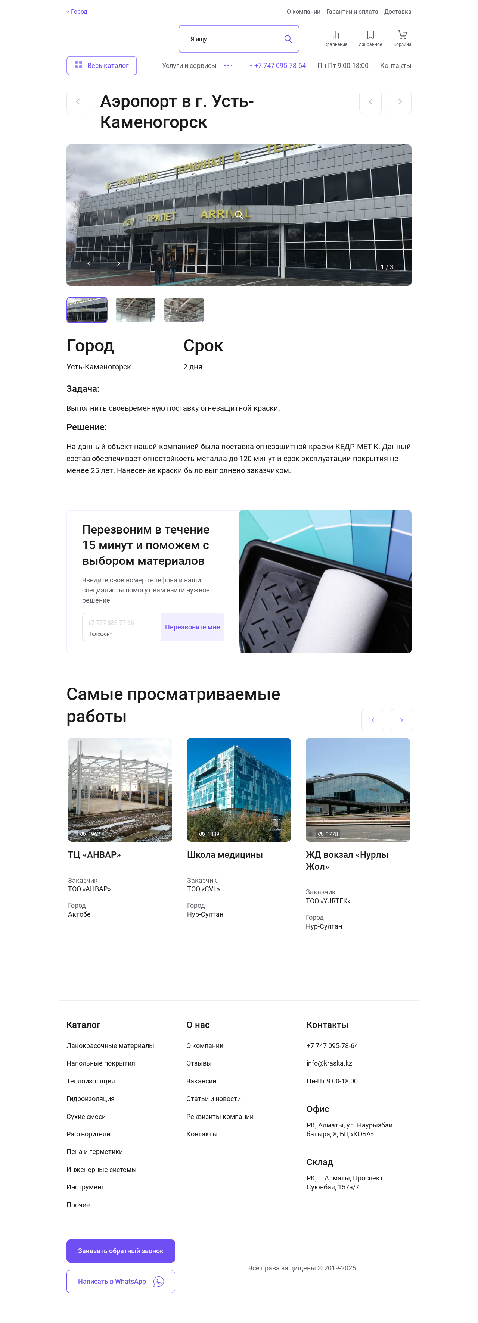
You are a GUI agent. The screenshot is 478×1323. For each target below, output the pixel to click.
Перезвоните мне (192, 627)
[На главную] (108, 39)
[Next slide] (119, 263)
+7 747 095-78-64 (332, 1046)
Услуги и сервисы (189, 65)
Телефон (100, 634)
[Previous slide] (89, 263)
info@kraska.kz (329, 1063)
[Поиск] (239, 39)
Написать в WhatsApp (121, 1281)
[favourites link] (370, 34)
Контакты (396, 65)
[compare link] (336, 34)
